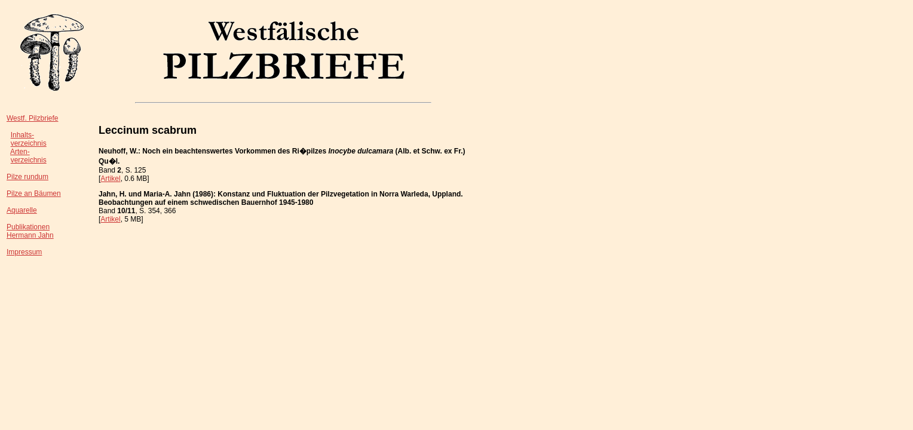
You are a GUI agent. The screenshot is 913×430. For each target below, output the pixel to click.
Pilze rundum (27, 177)
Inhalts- (22, 135)
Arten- (20, 152)
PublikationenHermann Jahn (30, 231)
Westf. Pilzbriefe (32, 118)
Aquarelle (22, 210)
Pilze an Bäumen (34, 193)
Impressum (24, 252)
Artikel (110, 178)
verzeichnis (29, 143)
